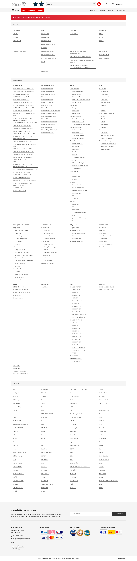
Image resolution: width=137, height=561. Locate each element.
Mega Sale (31, 10)
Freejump (102, 470)
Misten (46, 250)
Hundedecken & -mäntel (20, 290)
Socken (103, 105)
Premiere (73, 477)
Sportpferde (103, 241)
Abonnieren (119, 514)
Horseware (44, 459)
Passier (15, 389)
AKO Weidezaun (18, 487)
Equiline (44, 449)
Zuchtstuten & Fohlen (106, 244)
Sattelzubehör (76, 130)
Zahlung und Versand (48, 44)
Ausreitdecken (77, 94)
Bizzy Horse (102, 449)
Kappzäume (76, 177)
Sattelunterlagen (75, 116)
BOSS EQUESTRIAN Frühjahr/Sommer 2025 (24, 145)
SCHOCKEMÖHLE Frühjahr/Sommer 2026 (24, 114)
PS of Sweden (45, 393)
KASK (43, 491)
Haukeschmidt (46, 421)
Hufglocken (76, 149)
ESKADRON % (76, 306)
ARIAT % (75, 323)
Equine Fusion (74, 445)
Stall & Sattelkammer (19, 269)
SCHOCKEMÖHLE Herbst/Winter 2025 (24, 134)
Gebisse (72, 182)
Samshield (44, 396)
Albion (15, 410)
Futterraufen (48, 258)
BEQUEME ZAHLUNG (47, 51)
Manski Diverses (46, 119)
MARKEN (73, 30)
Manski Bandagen (47, 89)
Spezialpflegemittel (21, 239)
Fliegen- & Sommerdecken (80, 97)
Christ (14, 417)
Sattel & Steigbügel (76, 127)
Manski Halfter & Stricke (49, 122)
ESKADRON (45, 473)
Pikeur (101, 389)
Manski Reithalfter (47, 127)
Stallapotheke (19, 277)
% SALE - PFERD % (75, 287)
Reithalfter (75, 204)
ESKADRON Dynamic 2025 (21, 94)
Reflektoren (104, 133)
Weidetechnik (45, 255)
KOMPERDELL (103, 431)
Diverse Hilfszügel (78, 163)
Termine (111, 10)
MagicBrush (74, 435)
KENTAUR (44, 428)
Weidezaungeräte (49, 239)
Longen (74, 179)
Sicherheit (102, 130)
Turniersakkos (105, 149)
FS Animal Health (18, 473)
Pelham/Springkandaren (80, 190)
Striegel (17, 266)
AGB (42, 30)
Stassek (43, 400)
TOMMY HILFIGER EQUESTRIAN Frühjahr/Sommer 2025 (22, 165)
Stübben (73, 400)
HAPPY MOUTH (17, 421)
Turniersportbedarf (19, 280)
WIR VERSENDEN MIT (48, 54)
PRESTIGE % (76, 312)
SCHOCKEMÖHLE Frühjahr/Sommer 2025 (24, 161)
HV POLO (44, 470)
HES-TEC (44, 424)
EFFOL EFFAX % (77, 301)
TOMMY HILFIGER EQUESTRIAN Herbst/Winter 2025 (22, 138)
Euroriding (44, 480)
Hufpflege (18, 233)
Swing (43, 403)
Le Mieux (15, 484)
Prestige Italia (17, 393)
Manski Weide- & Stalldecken (50, 111)
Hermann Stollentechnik (20, 424)
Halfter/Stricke (74, 152)
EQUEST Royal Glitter (19, 190)
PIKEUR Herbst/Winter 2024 (21, 177)
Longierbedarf (74, 171)
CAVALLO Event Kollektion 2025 (22, 149)
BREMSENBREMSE (47, 414)
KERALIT (15, 431)
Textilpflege (18, 241)
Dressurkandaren (78, 185)
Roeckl (72, 393)
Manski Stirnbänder (47, 102)
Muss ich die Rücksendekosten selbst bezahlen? (82, 61)
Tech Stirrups (103, 403)
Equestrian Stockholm (20, 452)
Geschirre (44, 287)
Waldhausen (74, 480)
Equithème (102, 438)
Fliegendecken (74, 228)
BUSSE (101, 477)
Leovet (43, 435)
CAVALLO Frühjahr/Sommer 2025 (23, 152)
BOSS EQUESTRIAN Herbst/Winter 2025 (25, 123)
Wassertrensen (77, 196)
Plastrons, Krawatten (107, 146)
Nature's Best (17, 442)
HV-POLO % (76, 339)
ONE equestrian (18, 463)
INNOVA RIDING (18, 428)
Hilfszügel (73, 160)
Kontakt (102, 10)
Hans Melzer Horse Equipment (108, 480)
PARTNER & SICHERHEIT (48, 58)
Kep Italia (102, 428)
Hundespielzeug (18, 298)
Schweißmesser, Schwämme (24, 261)
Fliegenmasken (77, 236)
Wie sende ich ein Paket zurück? (80, 56)
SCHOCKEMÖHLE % (78, 317)
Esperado (73, 473)
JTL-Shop (127, 558)
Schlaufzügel (76, 168)
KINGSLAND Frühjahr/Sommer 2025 (24, 154)
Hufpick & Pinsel (20, 250)
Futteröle (102, 230)
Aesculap (15, 445)
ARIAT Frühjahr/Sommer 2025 (22, 141)
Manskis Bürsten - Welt (48, 113)
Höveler (101, 445)
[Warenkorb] (117, 4)
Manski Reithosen (47, 100)
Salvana (15, 396)
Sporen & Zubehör (78, 138)
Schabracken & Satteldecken (81, 124)
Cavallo (101, 466)
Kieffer (43, 431)
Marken (40, 10)
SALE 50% (16, 365)
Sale (23, 10)
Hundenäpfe (17, 295)
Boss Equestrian (104, 410)
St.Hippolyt (16, 400)
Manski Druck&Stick (47, 91)
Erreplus (44, 417)
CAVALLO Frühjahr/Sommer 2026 (23, 105)
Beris (43, 445)
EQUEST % (75, 303)
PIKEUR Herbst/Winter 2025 (21, 131)
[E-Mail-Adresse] (91, 514)
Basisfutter (102, 228)
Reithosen (104, 100)
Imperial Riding (104, 459)
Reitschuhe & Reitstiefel (106, 113)
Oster (43, 438)
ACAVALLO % (76, 290)
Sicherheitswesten (107, 138)
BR (13, 414)
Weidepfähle (48, 236)
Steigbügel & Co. (77, 133)
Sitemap (44, 47)
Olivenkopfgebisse (78, 188)
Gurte (74, 174)
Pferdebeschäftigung (50, 252)
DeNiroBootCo (103, 456)
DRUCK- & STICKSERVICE (106, 290)
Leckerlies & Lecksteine (106, 236)
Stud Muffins (74, 463)
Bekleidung (102, 89)
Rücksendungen (104, 54)
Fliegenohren (76, 239)
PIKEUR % (75, 345)
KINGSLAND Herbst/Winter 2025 (23, 128)
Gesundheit (102, 233)
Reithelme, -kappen (107, 135)
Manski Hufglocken (47, 133)
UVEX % (74, 353)
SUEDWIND (16, 403)
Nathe (15, 438)
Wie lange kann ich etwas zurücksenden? (78, 52)
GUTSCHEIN (74, 33)
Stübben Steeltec (104, 400)
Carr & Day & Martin (76, 414)
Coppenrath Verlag (47, 484)
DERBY (43, 456)
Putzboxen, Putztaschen (22, 258)
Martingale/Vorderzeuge (80, 166)
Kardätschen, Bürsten (22, 252)
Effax (71, 456)
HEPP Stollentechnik (105, 421)
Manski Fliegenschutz (48, 94)
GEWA (72, 449)
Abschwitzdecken (77, 91)
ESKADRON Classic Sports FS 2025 (23, 89)
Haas (100, 417)
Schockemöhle (74, 396)
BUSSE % (75, 292)
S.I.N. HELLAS (103, 393)
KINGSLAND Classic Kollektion (22, 102)
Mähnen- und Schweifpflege (24, 255)
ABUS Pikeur (74, 438)
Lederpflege (18, 236)
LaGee (15, 435)
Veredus (44, 466)
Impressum (45, 33)
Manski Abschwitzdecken (49, 116)
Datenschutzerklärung (44, 514)
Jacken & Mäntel (106, 97)
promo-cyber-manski (19, 51)
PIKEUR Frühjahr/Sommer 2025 (22, 157)
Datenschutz (45, 37)
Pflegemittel (16, 228)
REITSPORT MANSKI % (79, 314)
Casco (101, 463)
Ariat (42, 410)
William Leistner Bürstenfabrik (80, 466)
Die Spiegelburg (46, 452)
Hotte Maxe (102, 473)
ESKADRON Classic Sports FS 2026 (23, 91)
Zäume (72, 201)
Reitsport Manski (18, 480)
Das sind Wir (45, 71)
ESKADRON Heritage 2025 (21, 97)
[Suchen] (69, 4)
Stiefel (103, 122)
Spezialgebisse (77, 193)
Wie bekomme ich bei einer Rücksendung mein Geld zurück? (80, 66)
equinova (73, 442)
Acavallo (44, 442)
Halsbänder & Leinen (19, 287)
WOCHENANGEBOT (76, 358)
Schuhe (103, 119)
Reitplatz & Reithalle (47, 263)
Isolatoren (47, 230)
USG (71, 407)
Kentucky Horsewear (76, 428)
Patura (101, 487)
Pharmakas (44, 389)
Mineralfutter (103, 239)
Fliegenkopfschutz (76, 230)
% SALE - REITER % (76, 320)
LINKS (43, 62)
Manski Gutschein (47, 97)
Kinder (103, 111)
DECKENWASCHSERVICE (106, 287)
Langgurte (75, 111)
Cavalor (101, 414)
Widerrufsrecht (46, 40)
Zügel (74, 215)
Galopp (101, 442)
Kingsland (73, 431)
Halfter (74, 155)
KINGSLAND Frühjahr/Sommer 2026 (24, 108)
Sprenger (102, 396)
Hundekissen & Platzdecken (21, 292)
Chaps (103, 116)
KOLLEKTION (103, 30)
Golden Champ (17, 456)
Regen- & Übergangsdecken (81, 100)
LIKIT (42, 463)
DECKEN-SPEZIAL (75, 361)
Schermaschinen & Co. (22, 274)
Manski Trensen (46, 108)
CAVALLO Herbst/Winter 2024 (22, 172)
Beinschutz (73, 141)
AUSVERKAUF (74, 356)
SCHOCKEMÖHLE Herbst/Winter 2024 (24, 180)
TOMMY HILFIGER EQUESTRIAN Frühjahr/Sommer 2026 (22, 119)
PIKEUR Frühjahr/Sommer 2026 (22, 111)
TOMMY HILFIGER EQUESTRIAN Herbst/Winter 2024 (22, 184)
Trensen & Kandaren (79, 212)
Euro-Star (16, 470)
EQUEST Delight (18, 188)
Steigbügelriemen (78, 135)
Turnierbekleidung (105, 141)
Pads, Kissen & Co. (78, 122)
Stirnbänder (76, 210)
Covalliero (44, 487)
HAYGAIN (73, 487)
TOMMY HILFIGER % (78, 350)
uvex (100, 407)
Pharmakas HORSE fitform (78, 389)
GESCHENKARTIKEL (19, 371)
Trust (43, 477)
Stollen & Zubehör (20, 263)
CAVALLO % (76, 295)
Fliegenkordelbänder (79, 233)
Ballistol (72, 410)
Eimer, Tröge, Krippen (51, 247)
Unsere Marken (104, 58)
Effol (71, 452)
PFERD (101, 33)
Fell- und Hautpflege (21, 230)
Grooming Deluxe (75, 417)
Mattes (101, 435)
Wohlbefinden (48, 261)
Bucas (14, 449)
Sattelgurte (73, 105)
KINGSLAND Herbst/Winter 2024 (23, 175)
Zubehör (75, 199)
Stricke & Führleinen (78, 157)
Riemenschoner (77, 207)
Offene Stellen (103, 51)
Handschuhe (105, 94)
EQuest (101, 452)
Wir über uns (121, 10)
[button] (102, 4)
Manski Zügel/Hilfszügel (49, 130)
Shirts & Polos (105, 102)
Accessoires (105, 91)
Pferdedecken (74, 89)
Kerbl (72, 484)
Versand (77, 558)
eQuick (15, 491)
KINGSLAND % (76, 309)
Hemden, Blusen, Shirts (108, 144)
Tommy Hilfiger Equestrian (21, 407)
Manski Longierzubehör (48, 124)
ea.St (14, 459)
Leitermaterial (48, 233)
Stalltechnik (45, 241)
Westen (103, 108)
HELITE (72, 421)
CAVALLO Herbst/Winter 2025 (22, 126)
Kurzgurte (75, 108)
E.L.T (71, 459)
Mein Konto (93, 10)
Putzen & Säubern (18, 247)
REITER (101, 37)
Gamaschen (76, 146)
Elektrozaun (45, 228)
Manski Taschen (46, 105)
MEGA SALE (17, 368)
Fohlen (72, 221)
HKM (100, 424)
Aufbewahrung (48, 244)
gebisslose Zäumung (79, 218)
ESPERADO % (76, 336)
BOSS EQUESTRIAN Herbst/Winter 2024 (25, 169)
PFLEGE (101, 40)
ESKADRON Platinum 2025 (21, 100)
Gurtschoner (76, 113)
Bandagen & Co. (77, 144)
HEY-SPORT (73, 424)
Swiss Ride (73, 403)
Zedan (101, 484)
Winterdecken (76, 102)
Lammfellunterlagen (78, 119)
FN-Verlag (73, 470)
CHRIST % (75, 298)
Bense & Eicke (17, 466)
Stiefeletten (104, 124)
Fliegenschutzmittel (76, 241)
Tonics (43, 407)
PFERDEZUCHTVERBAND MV (22, 374)
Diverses (17, 272)
